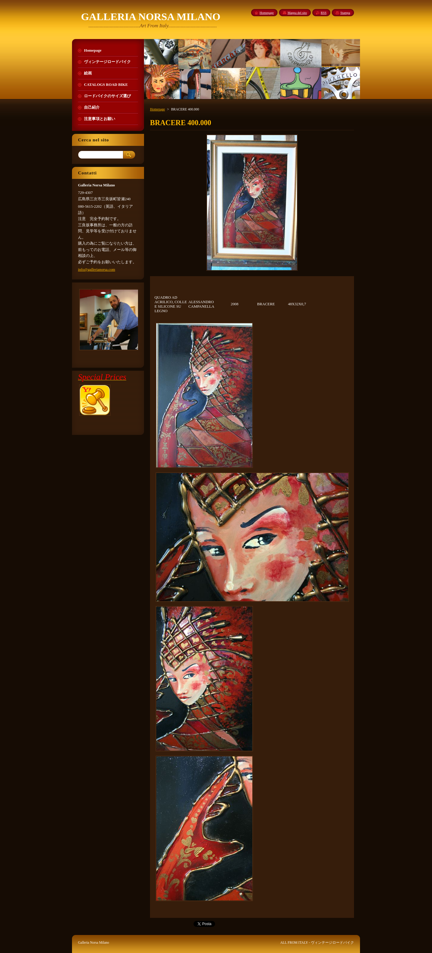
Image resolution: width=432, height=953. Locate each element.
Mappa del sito (297, 12)
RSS (323, 12)
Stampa (345, 12)
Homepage (157, 109)
